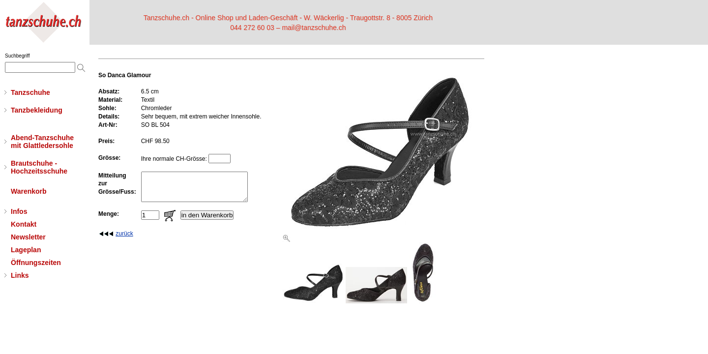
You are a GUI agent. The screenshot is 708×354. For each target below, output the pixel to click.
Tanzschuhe (30, 92)
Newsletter (28, 237)
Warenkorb (29, 191)
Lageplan (26, 250)
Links (20, 275)
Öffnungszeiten (36, 262)
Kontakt (23, 224)
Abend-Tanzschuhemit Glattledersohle (42, 141)
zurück (124, 239)
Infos (19, 211)
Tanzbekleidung (36, 110)
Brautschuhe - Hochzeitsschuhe (39, 167)
